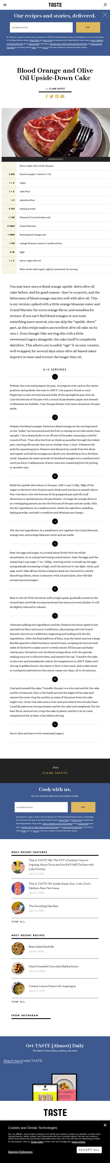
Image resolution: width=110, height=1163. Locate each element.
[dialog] (55, 1142)
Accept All (89, 1149)
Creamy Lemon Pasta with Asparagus (52, 986)
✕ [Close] (105, 1125)
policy (34, 47)
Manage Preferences (20, 1151)
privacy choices (78, 1141)
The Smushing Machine (43, 906)
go (88, 27)
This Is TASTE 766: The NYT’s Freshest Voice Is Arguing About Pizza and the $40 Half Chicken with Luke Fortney (61, 864)
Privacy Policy (37, 1141)
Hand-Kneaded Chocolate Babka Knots (53, 966)
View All (18, 921)
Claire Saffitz (57, 88)
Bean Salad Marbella (41, 946)
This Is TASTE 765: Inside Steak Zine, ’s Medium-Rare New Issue (59, 885)
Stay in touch (13, 1060)
